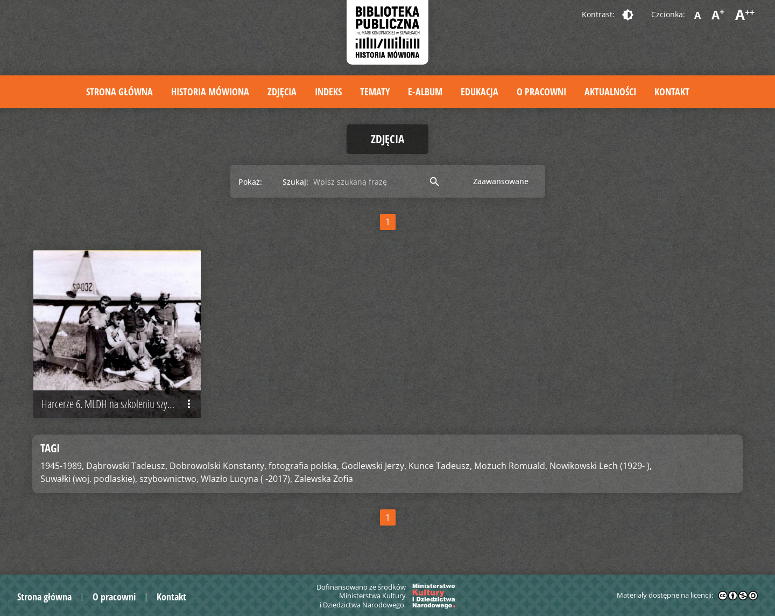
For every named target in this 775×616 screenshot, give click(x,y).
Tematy (375, 91)
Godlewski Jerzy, (373, 466)
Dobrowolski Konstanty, (218, 466)
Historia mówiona (210, 91)
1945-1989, (62, 466)
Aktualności (610, 91)
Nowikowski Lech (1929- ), (600, 466)
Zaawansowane (501, 181)
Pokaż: (250, 182)
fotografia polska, (304, 466)
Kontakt (671, 91)
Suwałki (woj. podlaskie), (88, 479)
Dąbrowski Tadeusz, (126, 466)
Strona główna (119, 91)
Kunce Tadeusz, (440, 466)
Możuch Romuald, (510, 466)
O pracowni (541, 91)
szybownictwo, (169, 479)
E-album (425, 91)
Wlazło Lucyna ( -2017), (246, 479)
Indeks (328, 91)
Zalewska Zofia (323, 479)
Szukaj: (295, 182)
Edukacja (479, 91)
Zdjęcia (282, 91)
